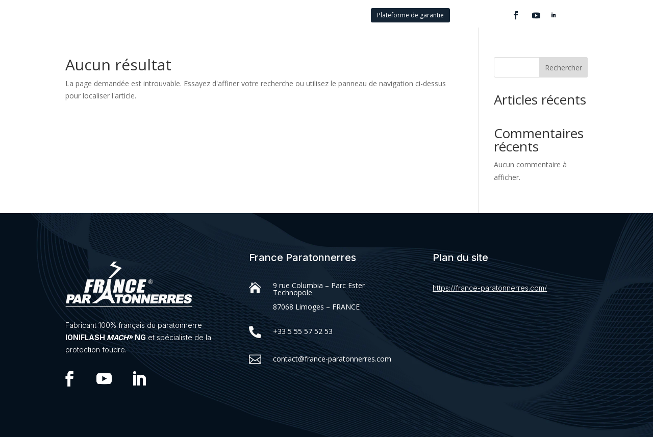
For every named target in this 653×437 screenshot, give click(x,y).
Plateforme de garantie (410, 15)
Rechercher (563, 67)
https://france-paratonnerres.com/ (490, 288)
